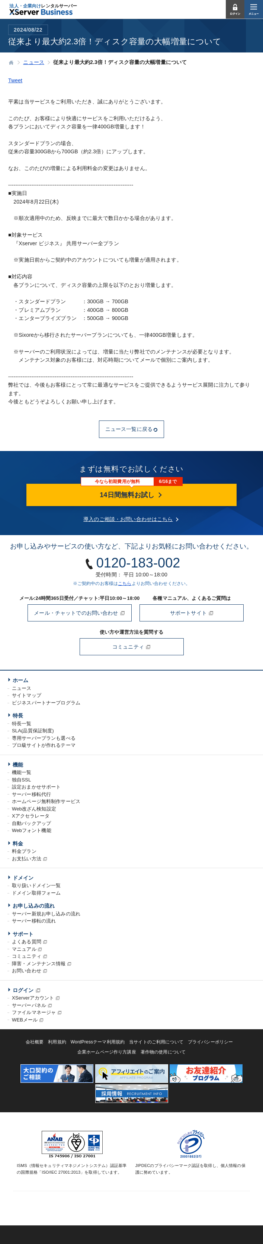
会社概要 (35, 1042)
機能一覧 (22, 772)
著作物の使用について (163, 1052)
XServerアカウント (33, 998)
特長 (18, 716)
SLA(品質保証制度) (33, 730)
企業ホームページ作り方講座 (106, 1052)
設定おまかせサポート (36, 787)
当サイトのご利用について (156, 1042)
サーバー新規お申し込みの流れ (46, 914)
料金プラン (24, 851)
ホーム (20, 680)
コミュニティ (131, 647)
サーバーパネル (29, 1005)
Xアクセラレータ (30, 816)
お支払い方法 (26, 858)
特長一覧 (22, 723)
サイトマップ (26, 695)
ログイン (23, 990)
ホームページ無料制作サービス (46, 801)
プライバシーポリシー (210, 1042)
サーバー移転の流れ (34, 921)
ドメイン (23, 878)
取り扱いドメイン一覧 (36, 885)
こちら (124, 583)
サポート (23, 934)
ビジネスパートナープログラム (46, 703)
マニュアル (24, 949)
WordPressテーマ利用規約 (98, 1042)
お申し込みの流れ (34, 906)
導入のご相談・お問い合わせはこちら (128, 519)
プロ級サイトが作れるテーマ (44, 745)
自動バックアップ (31, 823)
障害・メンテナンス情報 (39, 963)
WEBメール (25, 1020)
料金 (18, 844)
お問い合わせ (26, 970)
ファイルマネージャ (34, 1012)
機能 (18, 765)
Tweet (15, 80)
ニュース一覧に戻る (131, 429)
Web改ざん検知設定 (34, 809)
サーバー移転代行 (31, 794)
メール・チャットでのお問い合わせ (79, 613)
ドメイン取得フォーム (36, 893)
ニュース (22, 688)
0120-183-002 (138, 562)
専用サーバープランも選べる (44, 738)
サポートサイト (192, 613)
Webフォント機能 (31, 830)
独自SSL (21, 780)
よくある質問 (26, 941)
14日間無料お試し (131, 495)
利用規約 (57, 1042)
